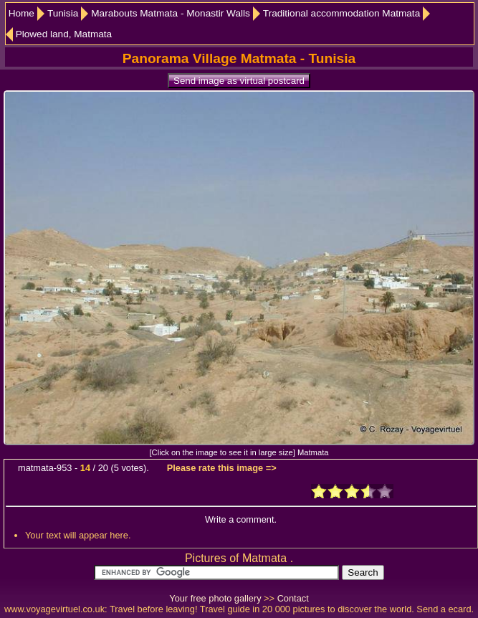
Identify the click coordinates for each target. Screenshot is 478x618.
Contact (293, 598)
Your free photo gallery (215, 598)
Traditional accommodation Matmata (341, 13)
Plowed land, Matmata (64, 34)
